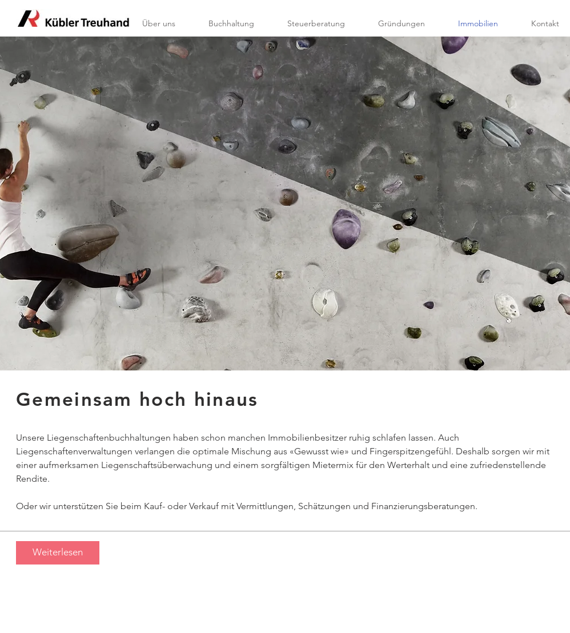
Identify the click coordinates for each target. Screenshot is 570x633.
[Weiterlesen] (57, 553)
